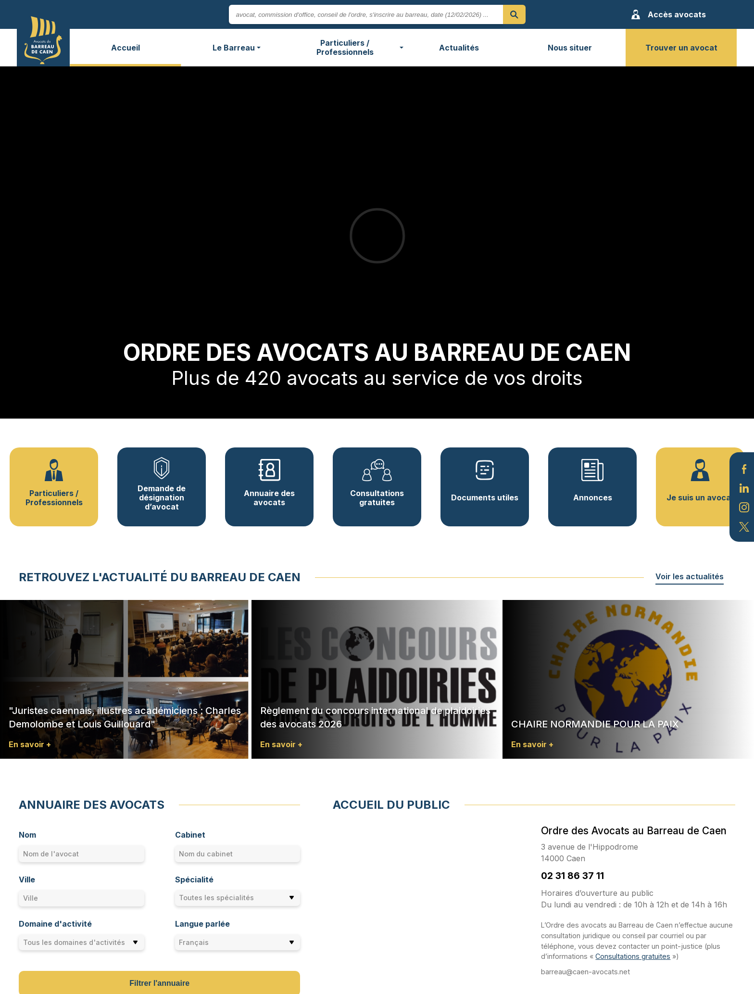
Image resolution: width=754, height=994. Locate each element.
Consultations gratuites (632, 956)
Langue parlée (202, 924)
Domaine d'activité (55, 924)
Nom (27, 835)
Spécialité (194, 879)
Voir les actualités (689, 576)
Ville (27, 879)
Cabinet (190, 835)
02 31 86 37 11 (572, 875)
